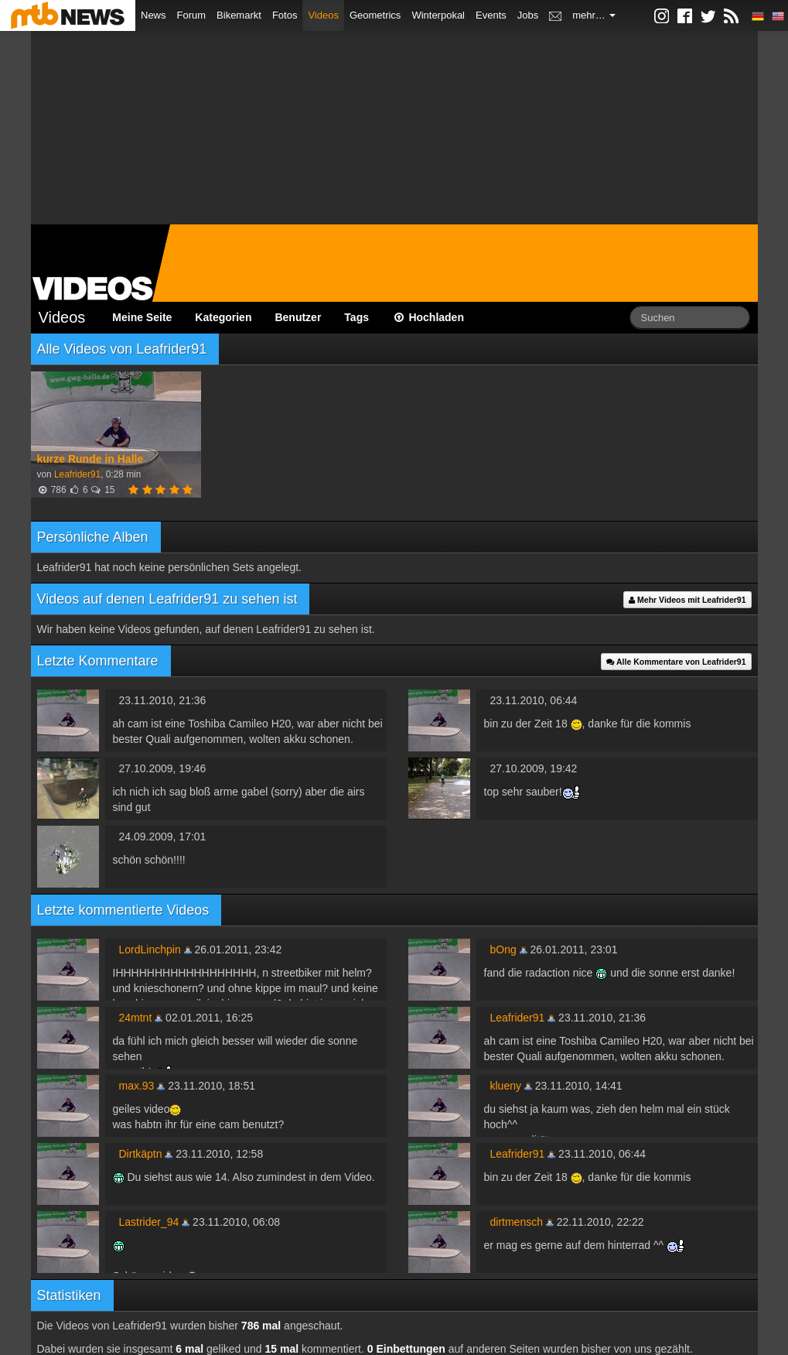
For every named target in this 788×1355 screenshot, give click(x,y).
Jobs (527, 15)
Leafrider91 (77, 474)
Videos (323, 15)
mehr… (594, 15)
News (153, 15)
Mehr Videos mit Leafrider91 (687, 599)
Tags (356, 317)
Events (491, 15)
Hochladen (428, 317)
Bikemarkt (239, 15)
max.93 (137, 1086)
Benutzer (298, 317)
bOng (503, 949)
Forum (191, 15)
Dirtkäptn (140, 1154)
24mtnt (135, 1017)
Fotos (285, 15)
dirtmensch (516, 1222)
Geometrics (375, 15)
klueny (505, 1086)
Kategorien (223, 317)
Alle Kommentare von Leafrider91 (676, 661)
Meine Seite (142, 317)
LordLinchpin (150, 949)
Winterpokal (438, 15)
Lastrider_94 (149, 1222)
